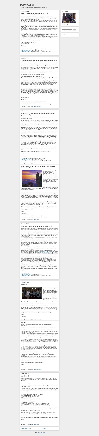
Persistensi (27, 4)
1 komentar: (36, 219)
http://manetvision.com (47, 252)
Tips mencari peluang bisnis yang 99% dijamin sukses (39, 60)
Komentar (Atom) (42, 432)
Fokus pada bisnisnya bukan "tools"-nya (34, 13)
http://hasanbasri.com (25, 273)
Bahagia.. (24, 284)
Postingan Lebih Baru (26, 428)
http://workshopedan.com (25, 51)
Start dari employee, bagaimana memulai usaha (37, 226)
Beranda (44, 428)
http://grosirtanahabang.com (26, 50)
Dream (23, 322)
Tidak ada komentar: (38, 53)
